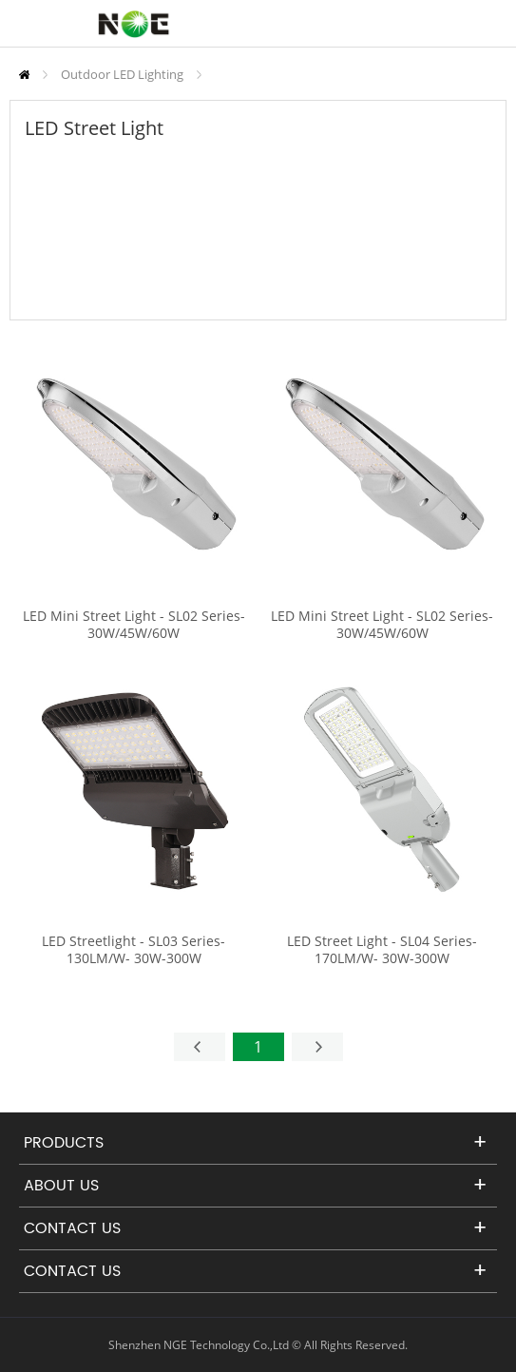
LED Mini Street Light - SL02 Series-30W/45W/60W (134, 625)
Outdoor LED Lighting (122, 74)
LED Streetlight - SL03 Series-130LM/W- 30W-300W (133, 950)
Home (24, 74)
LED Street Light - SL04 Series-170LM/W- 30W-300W (382, 950)
